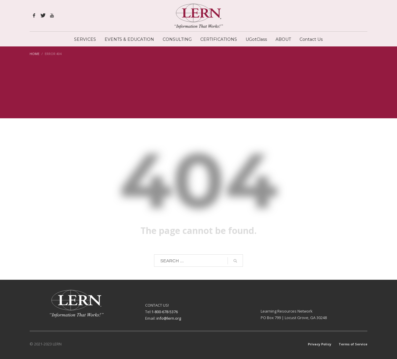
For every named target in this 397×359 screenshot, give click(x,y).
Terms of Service (353, 344)
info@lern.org (168, 318)
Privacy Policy (319, 344)
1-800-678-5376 (164, 311)
